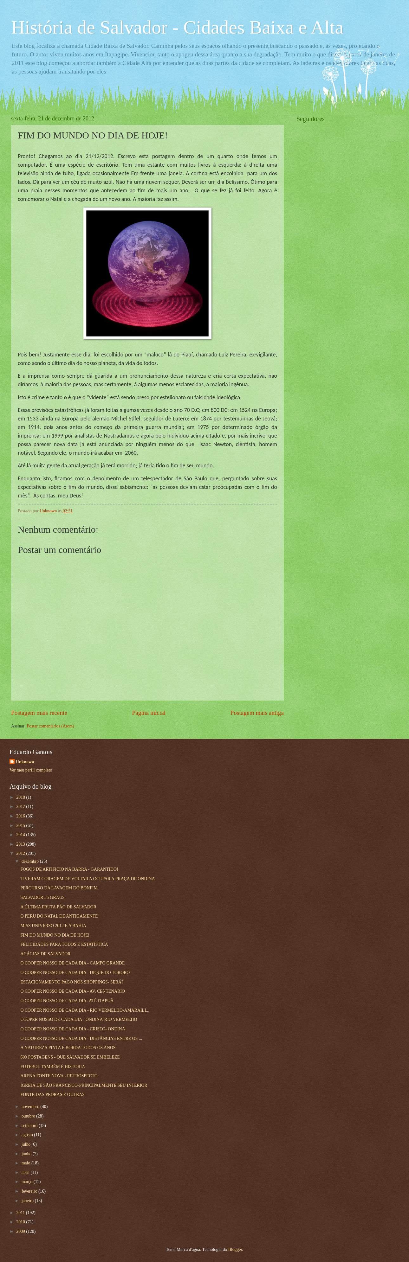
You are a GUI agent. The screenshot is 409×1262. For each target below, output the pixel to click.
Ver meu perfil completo (31, 770)
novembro (31, 1106)
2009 (21, 1231)
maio (26, 1163)
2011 (21, 1212)
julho (27, 1144)
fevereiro (30, 1191)
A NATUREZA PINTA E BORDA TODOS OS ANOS (67, 1047)
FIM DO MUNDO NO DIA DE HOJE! (54, 935)
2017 (21, 806)
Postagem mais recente (39, 712)
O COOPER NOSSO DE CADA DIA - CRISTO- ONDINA (72, 1029)
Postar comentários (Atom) (50, 726)
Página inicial (149, 712)
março (28, 1181)
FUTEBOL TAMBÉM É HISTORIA (52, 1066)
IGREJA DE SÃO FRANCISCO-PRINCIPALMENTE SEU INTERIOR (83, 1085)
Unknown (25, 761)
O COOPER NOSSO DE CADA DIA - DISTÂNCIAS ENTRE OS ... (81, 1038)
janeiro (28, 1200)
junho (27, 1153)
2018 (21, 797)
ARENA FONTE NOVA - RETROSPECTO (58, 1075)
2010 (21, 1222)
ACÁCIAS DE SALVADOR (45, 953)
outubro (29, 1116)
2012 (21, 853)
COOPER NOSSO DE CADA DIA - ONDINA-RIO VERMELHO (78, 1019)
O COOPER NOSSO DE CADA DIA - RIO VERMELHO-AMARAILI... (84, 1010)
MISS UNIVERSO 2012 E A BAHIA (53, 925)
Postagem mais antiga (257, 712)
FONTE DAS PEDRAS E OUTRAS (52, 1094)
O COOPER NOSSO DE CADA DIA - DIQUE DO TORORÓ (75, 972)
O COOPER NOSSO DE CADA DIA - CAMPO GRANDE (72, 963)
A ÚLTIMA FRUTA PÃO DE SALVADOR (58, 907)
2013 (21, 844)
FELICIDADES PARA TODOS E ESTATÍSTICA (64, 944)
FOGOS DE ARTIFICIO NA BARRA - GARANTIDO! (69, 869)
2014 (21, 834)
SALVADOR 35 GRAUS (42, 897)
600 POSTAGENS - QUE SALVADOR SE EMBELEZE (70, 1057)
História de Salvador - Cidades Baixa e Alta (177, 27)
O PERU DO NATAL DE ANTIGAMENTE (59, 916)
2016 (21, 816)
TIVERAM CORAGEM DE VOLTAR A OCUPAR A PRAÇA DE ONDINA (87, 878)
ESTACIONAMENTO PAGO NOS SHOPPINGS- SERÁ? (71, 982)
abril (26, 1172)
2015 (21, 825)
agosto (28, 1134)
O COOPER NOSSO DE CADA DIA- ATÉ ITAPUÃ (67, 1000)
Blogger (235, 1249)
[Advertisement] (344, 224)
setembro (30, 1125)
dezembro (31, 861)
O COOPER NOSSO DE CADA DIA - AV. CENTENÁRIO (72, 991)
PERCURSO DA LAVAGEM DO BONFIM (58, 888)
